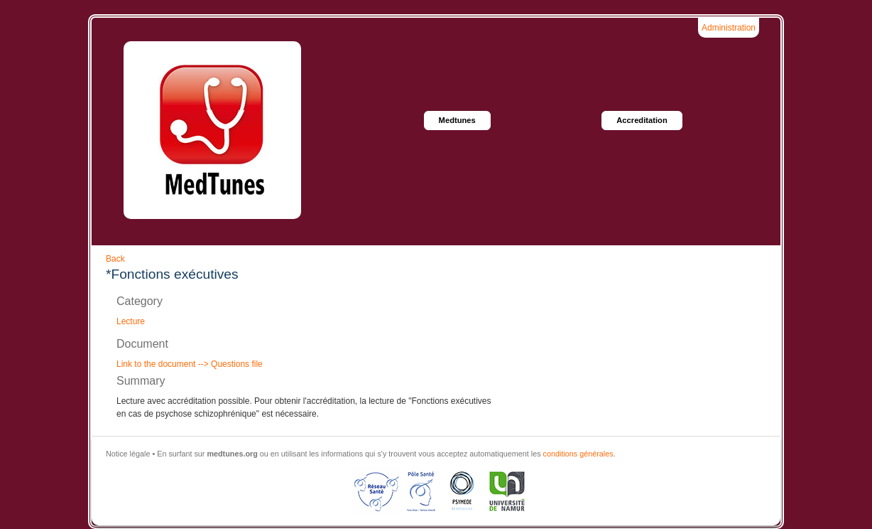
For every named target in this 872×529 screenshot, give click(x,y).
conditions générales (578, 453)
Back (115, 259)
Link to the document (155, 364)
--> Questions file (228, 364)
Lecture (130, 321)
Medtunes (457, 120)
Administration (729, 28)
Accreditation (641, 120)
